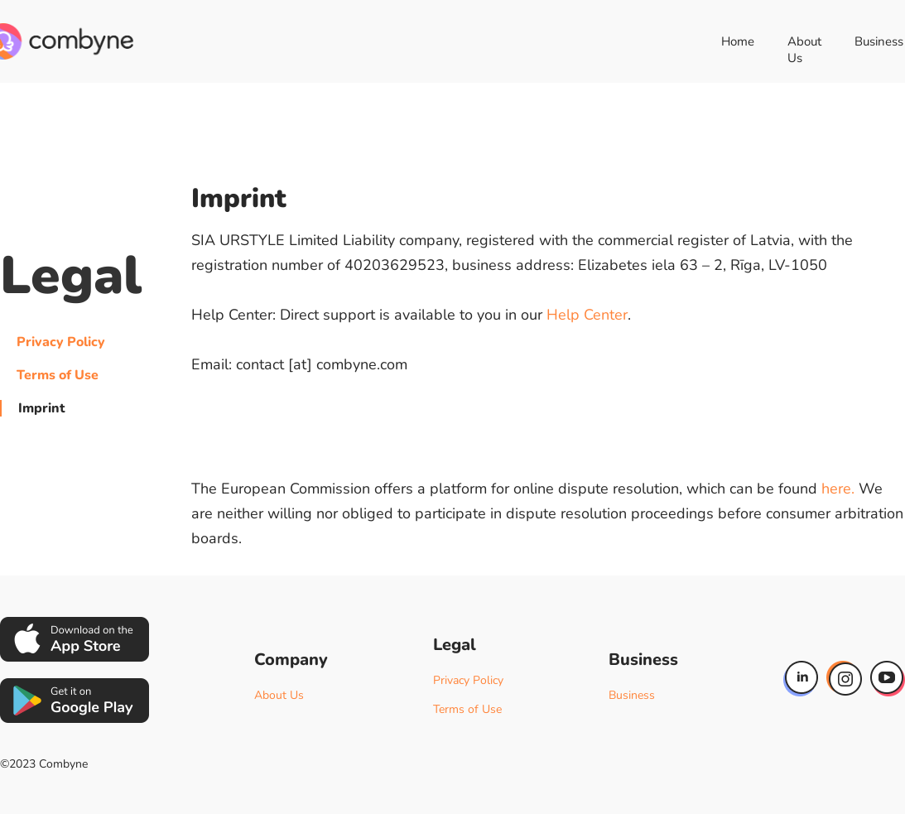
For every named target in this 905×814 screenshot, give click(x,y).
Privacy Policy (61, 342)
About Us (804, 49)
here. (837, 489)
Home (737, 41)
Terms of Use (58, 375)
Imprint (41, 408)
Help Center (587, 315)
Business (632, 695)
